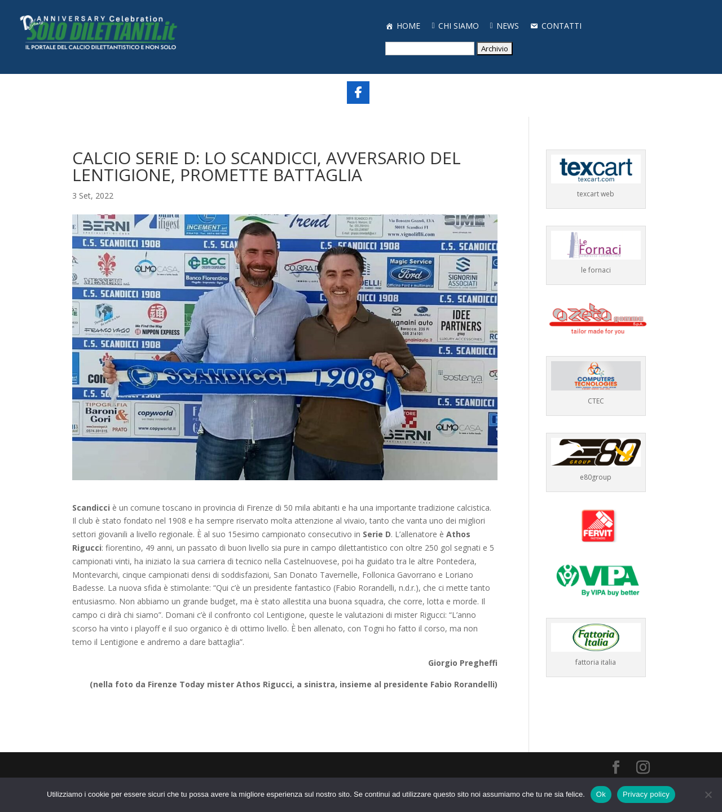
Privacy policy (646, 794)
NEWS (507, 25)
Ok (601, 794)
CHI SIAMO (458, 25)
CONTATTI (562, 25)
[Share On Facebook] (358, 92)
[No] (708, 794)
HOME (408, 25)
